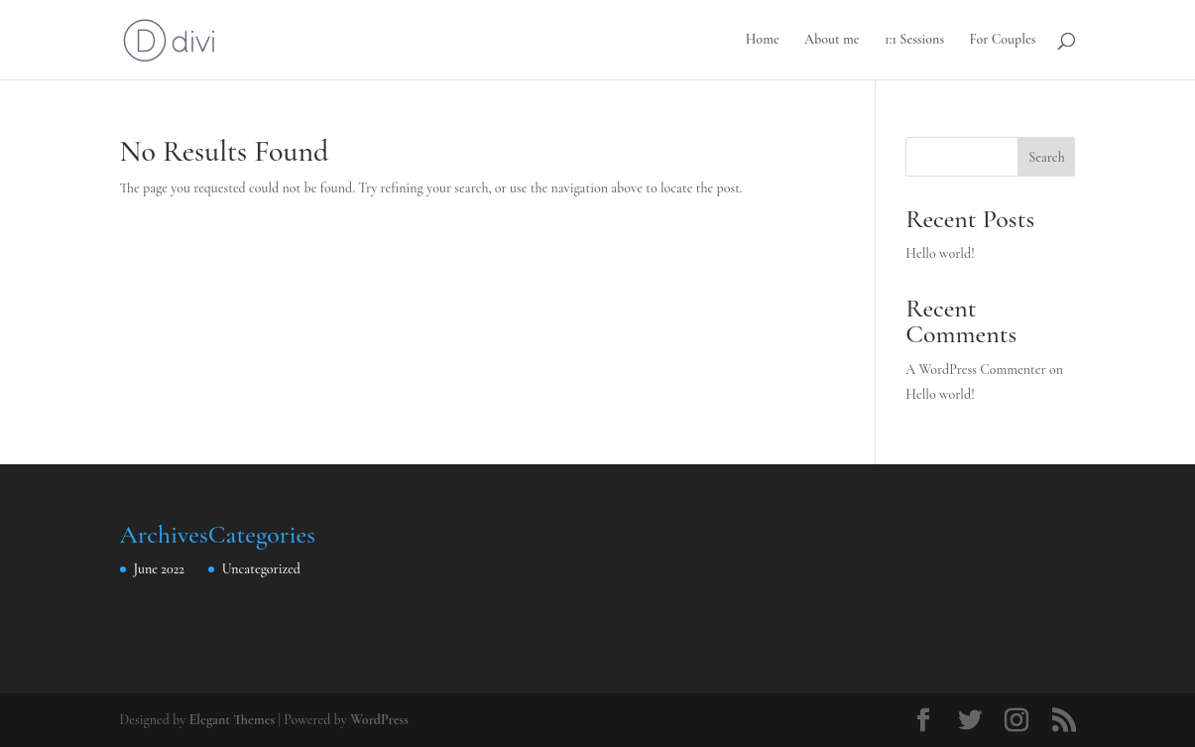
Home (762, 40)
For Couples (1002, 40)
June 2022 (159, 568)
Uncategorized (261, 568)
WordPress (379, 719)
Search (1046, 157)
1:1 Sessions (914, 40)
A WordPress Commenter (975, 369)
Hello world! (939, 253)
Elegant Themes (232, 719)
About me (832, 40)
